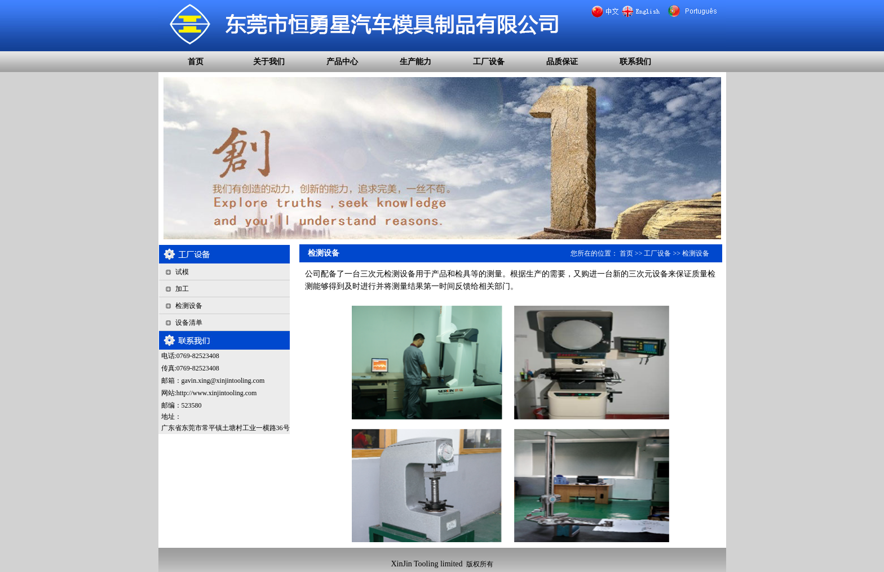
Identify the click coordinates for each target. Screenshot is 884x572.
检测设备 (188, 306)
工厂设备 (489, 61)
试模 (182, 272)
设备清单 (188, 323)
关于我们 (269, 61)
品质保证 (562, 61)
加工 (182, 289)
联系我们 (635, 61)
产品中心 (342, 61)
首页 (196, 61)
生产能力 (415, 61)
